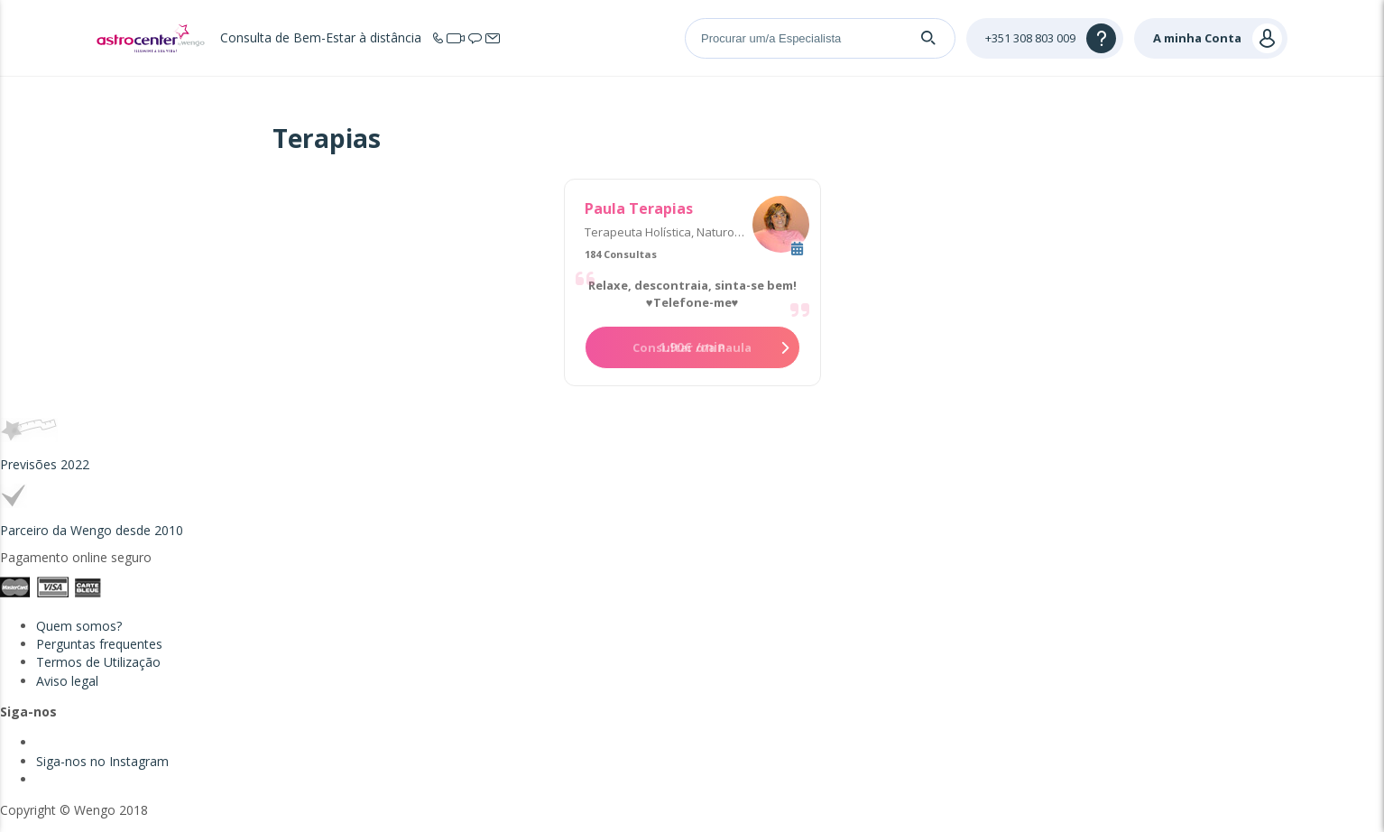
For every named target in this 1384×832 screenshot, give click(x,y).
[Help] (1044, 38)
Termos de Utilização (98, 661)
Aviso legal (67, 680)
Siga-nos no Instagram (102, 761)
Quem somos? (79, 625)
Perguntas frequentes (99, 643)
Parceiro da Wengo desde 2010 (91, 530)
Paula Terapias (639, 208)
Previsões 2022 (44, 464)
